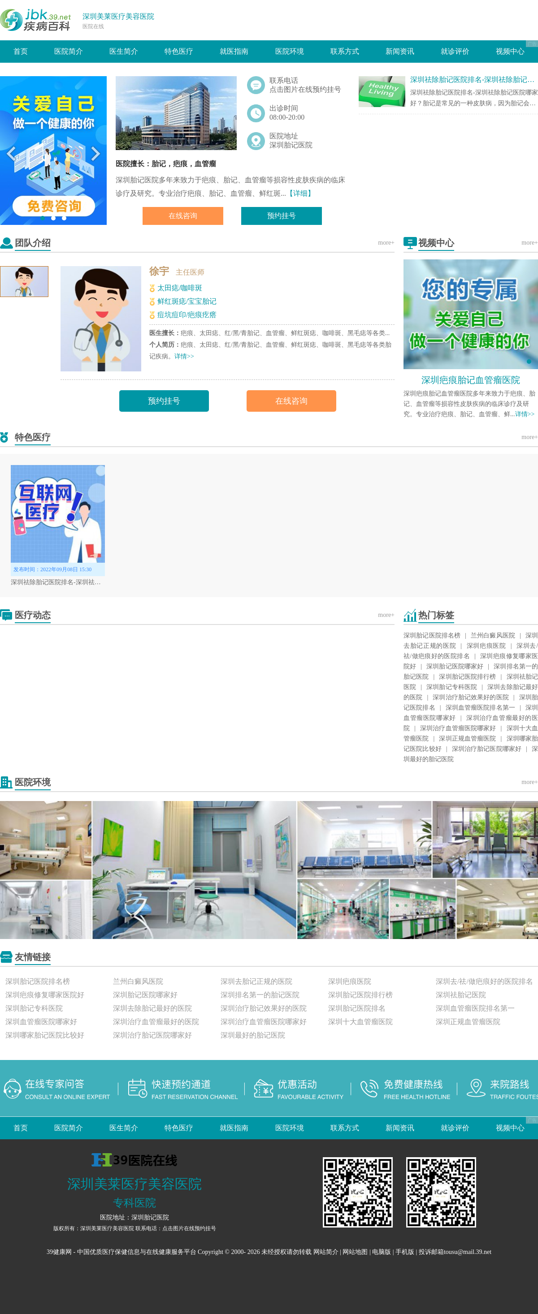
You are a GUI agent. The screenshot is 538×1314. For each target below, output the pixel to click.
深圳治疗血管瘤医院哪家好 (458, 728)
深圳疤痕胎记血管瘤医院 (470, 380)
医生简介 (123, 51)
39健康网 (59, 1252)
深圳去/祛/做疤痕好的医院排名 (484, 981)
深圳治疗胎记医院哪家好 (487, 748)
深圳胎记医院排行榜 (467, 676)
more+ (386, 242)
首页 (20, 51)
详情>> (184, 356)
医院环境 (289, 51)
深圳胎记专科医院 (451, 687)
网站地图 (355, 1252)
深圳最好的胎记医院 (253, 1035)
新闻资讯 (400, 51)
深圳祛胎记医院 (461, 995)
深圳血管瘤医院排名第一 (480, 707)
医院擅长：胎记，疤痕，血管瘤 (166, 164)
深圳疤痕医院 (486, 645)
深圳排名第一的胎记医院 (260, 995)
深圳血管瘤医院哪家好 (41, 1021)
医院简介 (68, 51)
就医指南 (234, 51)
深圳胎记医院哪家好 (454, 666)
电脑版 (381, 1252)
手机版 (404, 1252)
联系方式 (344, 51)
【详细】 (300, 193)
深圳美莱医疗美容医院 (118, 16)
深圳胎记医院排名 (357, 1008)
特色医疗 (179, 51)
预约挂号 (281, 216)
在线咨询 (183, 216)
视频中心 (510, 51)
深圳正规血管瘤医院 (467, 738)
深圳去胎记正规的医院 (256, 981)
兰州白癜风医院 (493, 635)
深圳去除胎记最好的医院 (152, 1008)
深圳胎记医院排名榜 (432, 635)
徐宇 (159, 271)
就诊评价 (455, 51)
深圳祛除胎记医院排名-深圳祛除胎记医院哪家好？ (81, 582)
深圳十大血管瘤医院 (360, 1021)
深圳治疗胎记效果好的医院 (471, 697)
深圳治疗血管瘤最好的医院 (156, 1021)
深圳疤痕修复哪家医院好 (44, 995)
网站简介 (325, 1252)
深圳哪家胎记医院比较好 (44, 1035)
